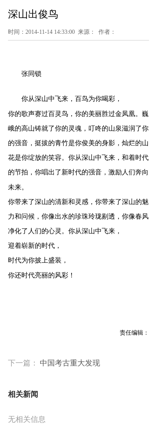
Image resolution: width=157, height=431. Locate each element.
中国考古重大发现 (70, 363)
